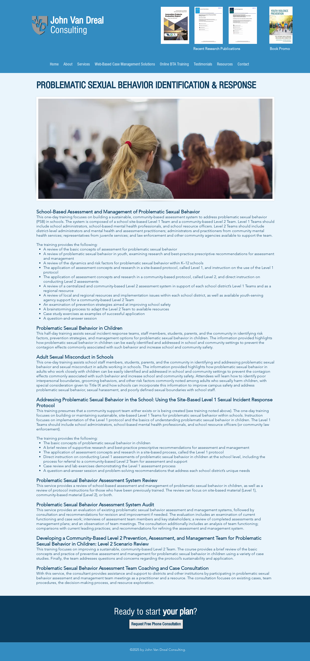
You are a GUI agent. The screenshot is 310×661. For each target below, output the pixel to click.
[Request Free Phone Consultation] (156, 624)
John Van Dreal (78, 20)
